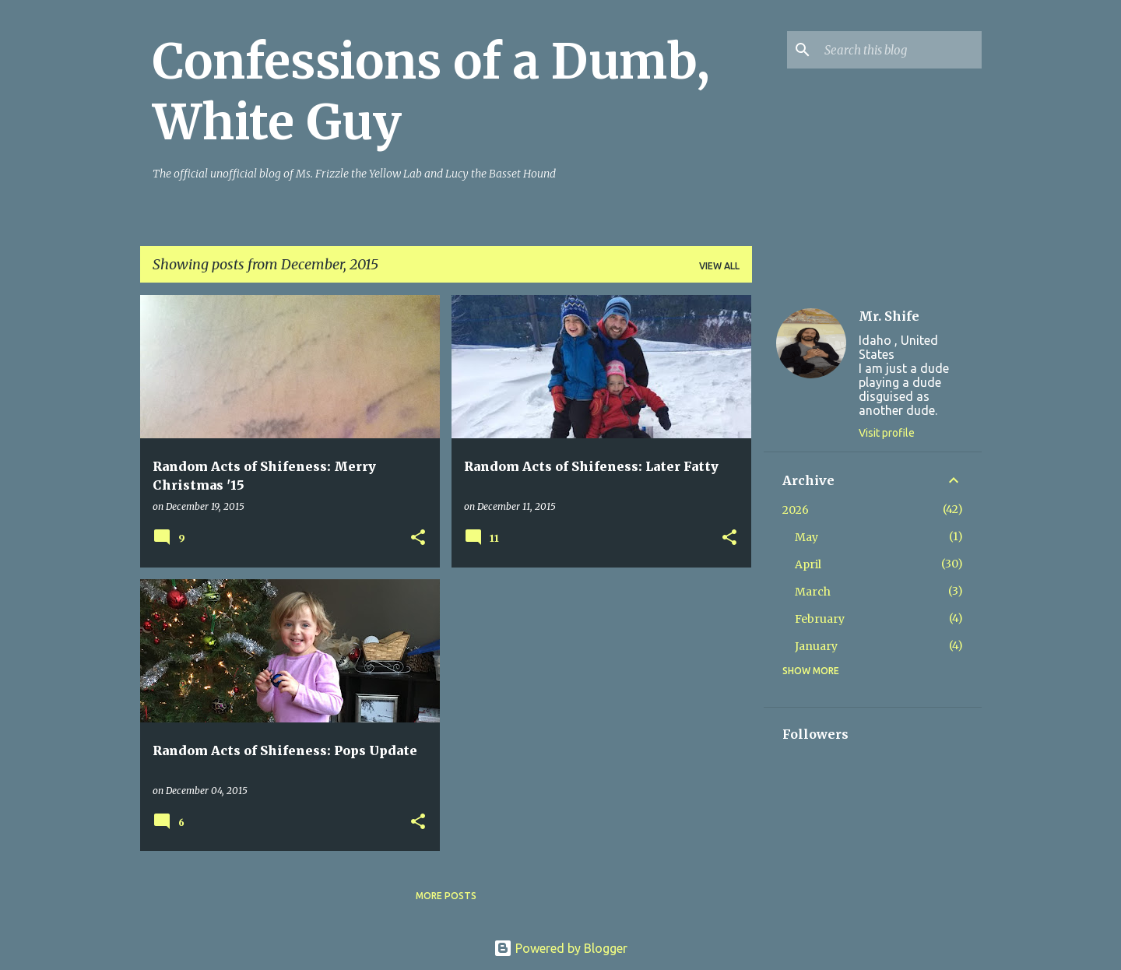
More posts (446, 896)
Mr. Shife (889, 316)
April (808, 564)
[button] (418, 538)
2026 (795, 510)
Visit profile (887, 433)
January (816, 646)
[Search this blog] (900, 50)
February (820, 619)
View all (719, 266)
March (813, 592)
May (806, 537)
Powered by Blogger (560, 948)
